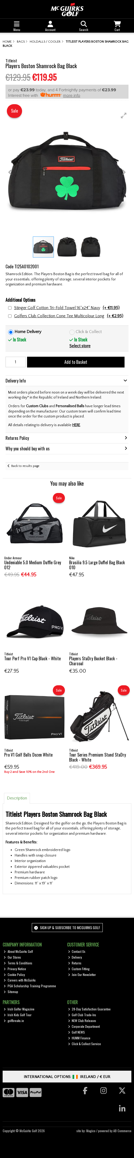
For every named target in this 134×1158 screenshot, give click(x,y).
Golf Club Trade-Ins (82, 1015)
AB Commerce (122, 1131)
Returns (75, 963)
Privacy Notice (15, 968)
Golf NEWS (76, 1032)
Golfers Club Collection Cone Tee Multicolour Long (68, 316)
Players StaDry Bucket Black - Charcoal (93, 661)
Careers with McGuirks (20, 980)
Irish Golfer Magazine (19, 1009)
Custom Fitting (79, 968)
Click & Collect (89, 331)
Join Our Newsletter (82, 974)
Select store (79, 346)
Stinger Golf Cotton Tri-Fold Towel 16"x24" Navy (67, 307)
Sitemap (11, 991)
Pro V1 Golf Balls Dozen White (28, 755)
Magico (90, 1131)
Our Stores (12, 957)
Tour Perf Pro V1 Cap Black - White (32, 658)
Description (17, 798)
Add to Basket (75, 362)
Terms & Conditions (18, 963)
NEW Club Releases (82, 1020)
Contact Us (77, 951)
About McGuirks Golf (18, 951)
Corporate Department (84, 1026)
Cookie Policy (14, 974)
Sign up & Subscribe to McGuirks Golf (67, 927)
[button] (124, 115)
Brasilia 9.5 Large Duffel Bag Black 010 (97, 565)
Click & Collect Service (84, 1043)
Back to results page (25, 466)
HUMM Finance (79, 1038)
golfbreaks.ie (14, 1020)
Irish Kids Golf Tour (18, 1015)
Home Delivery (27, 331)
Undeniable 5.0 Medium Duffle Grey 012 (32, 565)
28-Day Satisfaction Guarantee (89, 1009)
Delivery (75, 957)
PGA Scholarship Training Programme (30, 986)
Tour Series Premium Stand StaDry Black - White (97, 757)
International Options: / (67, 1077)
